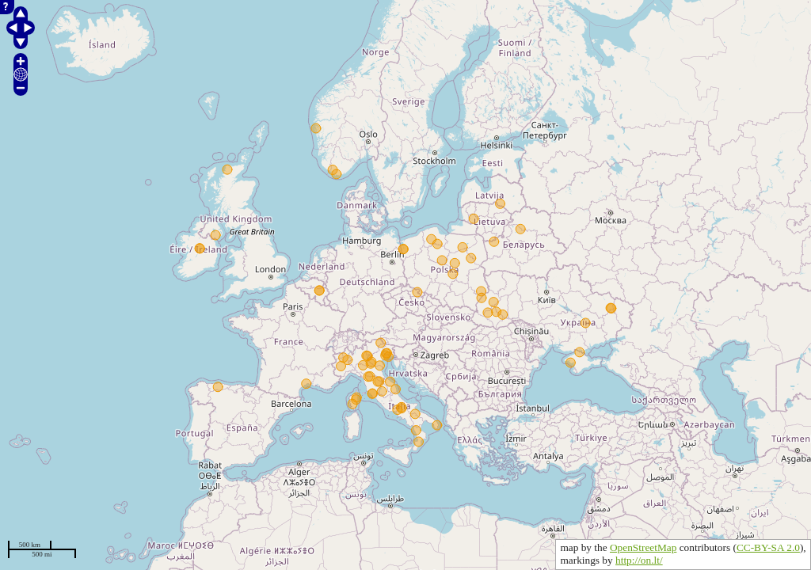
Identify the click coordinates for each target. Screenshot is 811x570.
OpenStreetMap (643, 547)
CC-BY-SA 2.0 (768, 547)
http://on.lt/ (639, 560)
